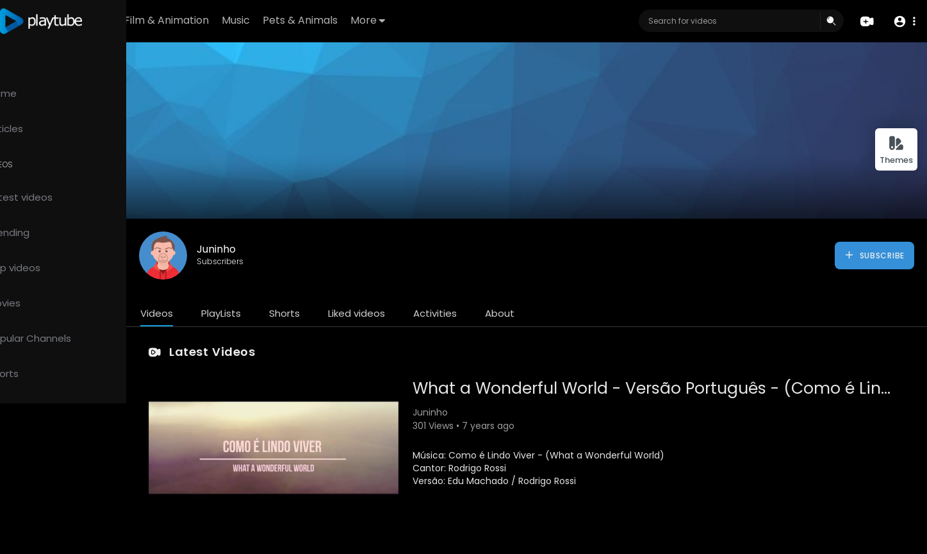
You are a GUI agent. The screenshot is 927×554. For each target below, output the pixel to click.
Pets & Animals (374, 20)
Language (93, 527)
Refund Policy (44, 481)
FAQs (88, 481)
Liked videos (409, 313)
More (442, 20)
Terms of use (43, 497)
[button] (903, 21)
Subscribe (874, 255)
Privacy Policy (105, 497)
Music (310, 20)
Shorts (337, 313)
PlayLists (274, 313)
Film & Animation (241, 20)
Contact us (81, 511)
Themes (896, 150)
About (553, 313)
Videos (209, 313)
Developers (40, 527)
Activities (488, 313)
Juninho (269, 249)
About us (34, 511)
